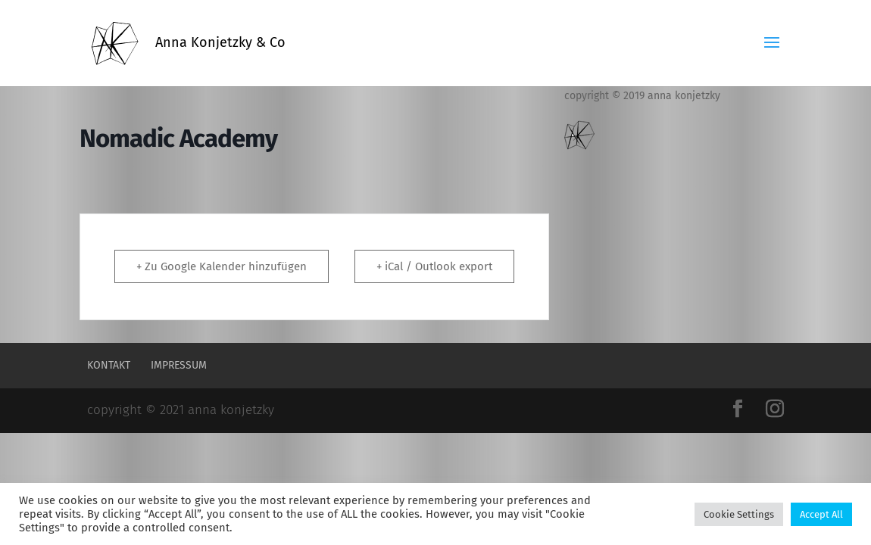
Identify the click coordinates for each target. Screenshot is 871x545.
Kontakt (108, 365)
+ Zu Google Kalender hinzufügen (221, 266)
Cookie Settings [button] (739, 514)
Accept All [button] (821, 514)
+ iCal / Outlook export (434, 266)
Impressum (179, 365)
